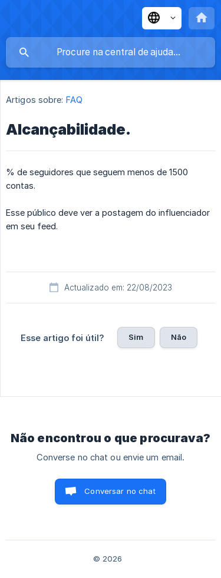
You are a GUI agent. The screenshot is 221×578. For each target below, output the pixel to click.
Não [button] (178, 337)
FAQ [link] (74, 100)
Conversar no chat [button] (120, 491)
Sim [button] (135, 337)
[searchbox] (110, 52)
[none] (162, 18)
